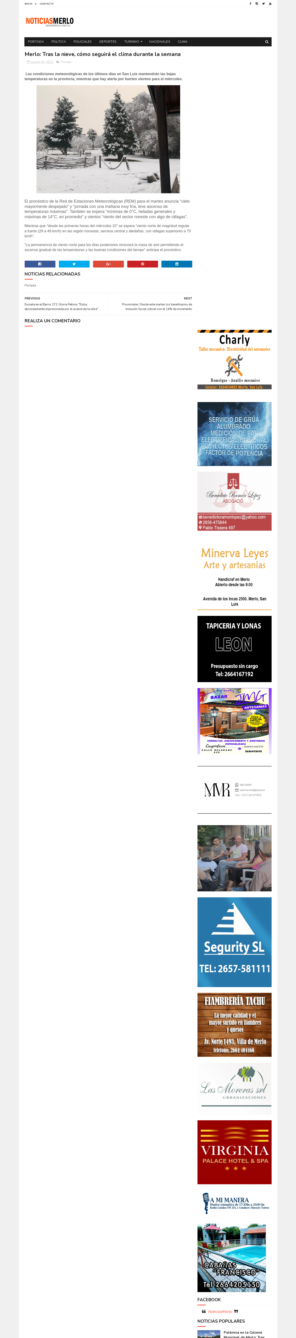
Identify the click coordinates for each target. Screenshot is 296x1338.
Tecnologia (244, 1217)
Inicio (29, 3)
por (202, 1209)
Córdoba (247, 1153)
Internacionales (211, 1193)
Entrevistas (208, 1185)
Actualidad (208, 1153)
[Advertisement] (64, 1290)
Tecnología (208, 1225)
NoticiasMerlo (220, 1031)
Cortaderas (233, 1161)
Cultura (254, 1161)
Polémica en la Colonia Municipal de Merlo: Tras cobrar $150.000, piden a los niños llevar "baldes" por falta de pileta (234, 1062)
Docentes (226, 1169)
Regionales (208, 1217)
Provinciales (256, 1209)
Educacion (207, 1177)
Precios (235, 1209)
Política (257, 1201)
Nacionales (160, 42)
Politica (59, 42)
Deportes (108, 42)
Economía (246, 1169)
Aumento (228, 1153)
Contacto (47, 3)
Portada (36, 42)
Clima (183, 42)
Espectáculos (233, 1185)
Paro (203, 1201)
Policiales (83, 42)
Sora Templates (52, 1332)
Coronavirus (209, 1161)
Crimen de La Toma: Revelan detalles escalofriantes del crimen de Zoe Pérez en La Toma (247, 1088)
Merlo (233, 1193)
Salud (225, 1217)
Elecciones (228, 1177)
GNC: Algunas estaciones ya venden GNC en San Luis (247, 1107)
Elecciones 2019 (253, 1177)
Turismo (131, 42)
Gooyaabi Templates (101, 1332)
